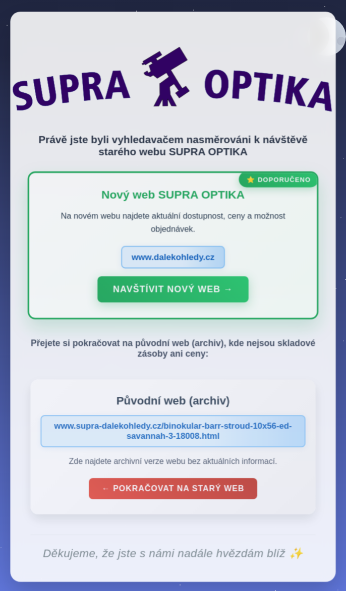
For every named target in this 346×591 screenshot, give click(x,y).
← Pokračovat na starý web (173, 490)
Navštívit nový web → (173, 291)
